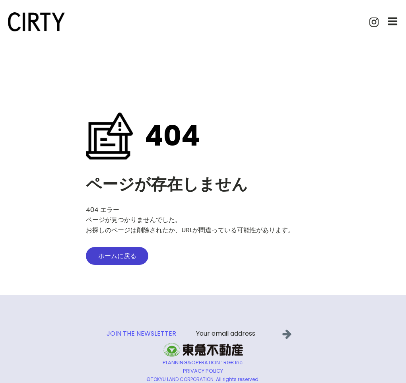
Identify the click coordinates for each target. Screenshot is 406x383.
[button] (288, 333)
